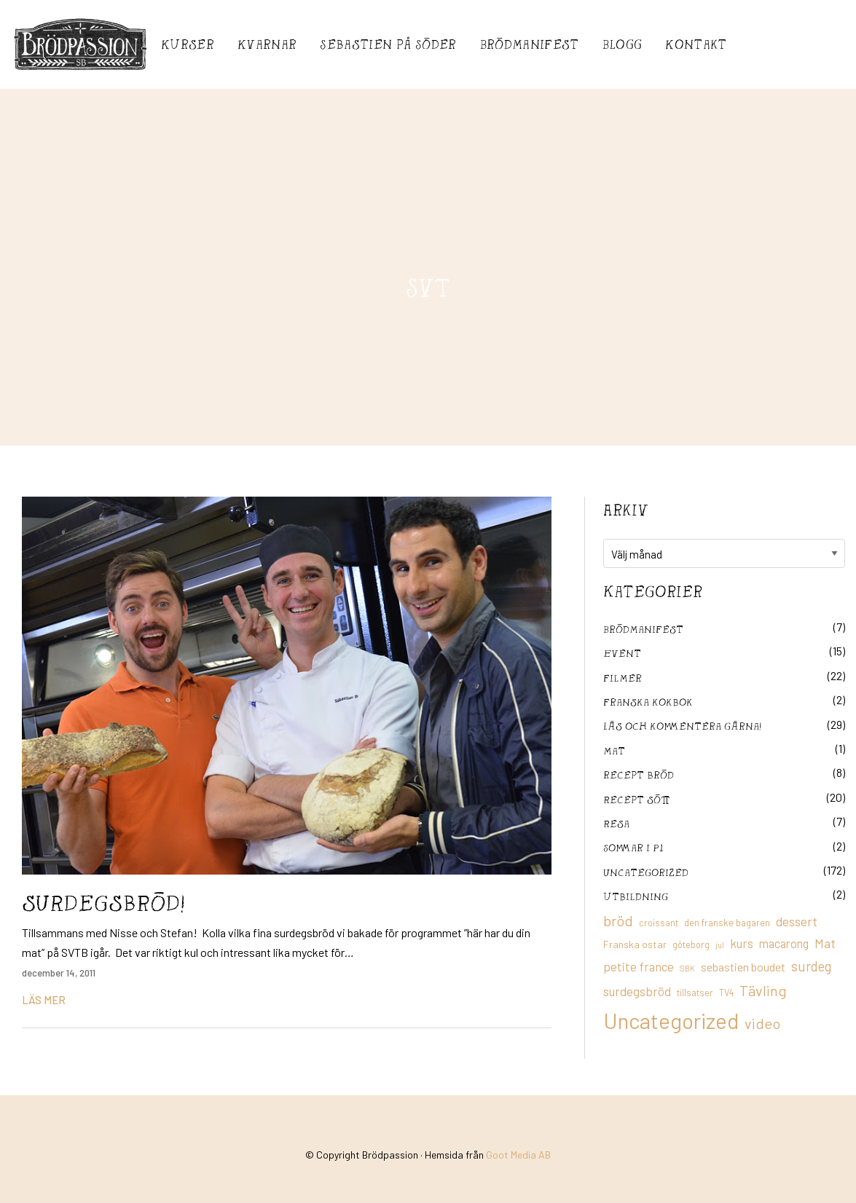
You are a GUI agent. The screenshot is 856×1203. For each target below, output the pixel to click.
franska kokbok (648, 701)
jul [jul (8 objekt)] (719, 945)
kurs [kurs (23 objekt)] (741, 943)
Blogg (622, 44)
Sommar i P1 (633, 847)
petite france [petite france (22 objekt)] (638, 966)
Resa (616, 823)
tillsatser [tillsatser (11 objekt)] (695, 992)
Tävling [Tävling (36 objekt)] (763, 990)
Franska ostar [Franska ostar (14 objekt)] (635, 944)
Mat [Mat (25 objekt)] (825, 943)
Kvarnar (267, 44)
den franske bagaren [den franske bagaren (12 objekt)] (727, 922)
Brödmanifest (529, 44)
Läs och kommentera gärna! (682, 725)
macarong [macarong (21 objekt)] (784, 943)
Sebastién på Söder (388, 44)
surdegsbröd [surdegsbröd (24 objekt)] (637, 991)
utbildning (635, 896)
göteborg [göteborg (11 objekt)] (691, 944)
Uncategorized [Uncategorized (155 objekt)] (671, 1020)
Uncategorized (645, 872)
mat (614, 750)
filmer (622, 677)
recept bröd (638, 774)
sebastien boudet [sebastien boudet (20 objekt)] (743, 967)
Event (622, 653)
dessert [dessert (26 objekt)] (796, 921)
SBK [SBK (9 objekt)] (687, 968)
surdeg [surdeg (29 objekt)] (811, 966)
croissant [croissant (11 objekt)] (658, 922)
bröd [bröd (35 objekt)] (618, 920)
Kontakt (695, 44)
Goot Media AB (518, 1154)
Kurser (187, 44)
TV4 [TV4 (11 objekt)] (726, 992)
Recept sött (636, 799)
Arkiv (625, 509)
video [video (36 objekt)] (762, 1023)
